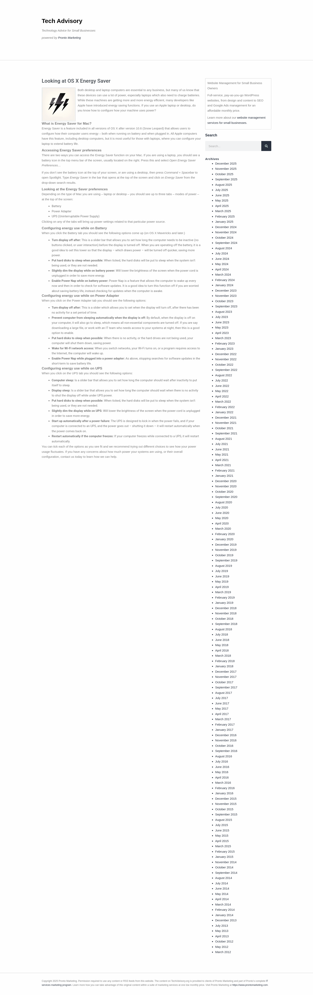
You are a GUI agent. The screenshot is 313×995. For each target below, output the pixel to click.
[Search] (266, 146)
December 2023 (226, 290)
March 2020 (223, 528)
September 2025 (226, 179)
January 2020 (224, 539)
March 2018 (223, 655)
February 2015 (225, 851)
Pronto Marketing (69, 37)
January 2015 (224, 856)
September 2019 (226, 560)
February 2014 (225, 909)
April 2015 (222, 841)
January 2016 (224, 793)
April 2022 (222, 396)
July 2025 (221, 190)
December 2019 (226, 544)
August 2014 (223, 878)
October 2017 (224, 682)
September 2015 (226, 814)
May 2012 (221, 946)
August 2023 (223, 311)
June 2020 (222, 512)
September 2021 (226, 433)
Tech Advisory (62, 21)
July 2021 (221, 444)
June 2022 (222, 385)
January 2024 (224, 285)
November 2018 (226, 613)
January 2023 (224, 348)
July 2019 (221, 571)
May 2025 (221, 200)
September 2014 (226, 872)
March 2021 (223, 465)
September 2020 (226, 496)
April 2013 (222, 936)
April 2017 (222, 714)
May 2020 (221, 518)
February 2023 (225, 343)
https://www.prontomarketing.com (250, 985)
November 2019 (226, 549)
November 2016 (226, 740)
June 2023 (222, 322)
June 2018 (222, 639)
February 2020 (225, 534)
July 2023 (221, 317)
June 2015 (222, 830)
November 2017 (226, 676)
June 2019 (222, 576)
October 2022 (224, 364)
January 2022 (224, 412)
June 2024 (222, 258)
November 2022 (226, 359)
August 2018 (223, 629)
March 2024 (223, 274)
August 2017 (223, 692)
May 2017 (221, 708)
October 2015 (224, 809)
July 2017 (221, 698)
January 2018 (224, 666)
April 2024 (222, 269)
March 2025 (223, 211)
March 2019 (223, 592)
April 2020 (222, 523)
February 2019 (225, 597)
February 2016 (225, 788)
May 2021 (221, 454)
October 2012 (224, 941)
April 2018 (222, 650)
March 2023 (223, 338)
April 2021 (222, 460)
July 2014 (221, 883)
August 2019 (223, 565)
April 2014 (222, 899)
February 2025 (225, 216)
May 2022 (221, 391)
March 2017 (223, 719)
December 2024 (226, 227)
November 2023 (226, 295)
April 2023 (222, 333)
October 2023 (224, 301)
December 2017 (226, 671)
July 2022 (221, 380)
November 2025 (226, 168)
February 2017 (225, 724)
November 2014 (226, 862)
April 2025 (222, 206)
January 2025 (224, 221)
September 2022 (226, 369)
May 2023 (221, 327)
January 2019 (224, 602)
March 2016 (223, 782)
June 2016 (222, 767)
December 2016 (226, 735)
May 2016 (221, 772)
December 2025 (226, 163)
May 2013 (221, 930)
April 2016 (222, 777)
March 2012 (223, 952)
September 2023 (226, 306)
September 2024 (226, 242)
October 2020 (224, 491)
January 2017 (224, 729)
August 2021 (223, 438)
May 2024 (221, 264)
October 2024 (224, 237)
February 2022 (225, 407)
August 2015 (223, 819)
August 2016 (223, 756)
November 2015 (226, 803)
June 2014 (222, 888)
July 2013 (221, 925)
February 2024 (225, 280)
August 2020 (223, 502)
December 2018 (226, 608)
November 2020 (226, 486)
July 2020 (221, 507)
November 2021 (226, 422)
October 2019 (224, 555)
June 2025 (222, 195)
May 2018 (221, 645)
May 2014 (221, 894)
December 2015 (226, 798)
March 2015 (223, 846)
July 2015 (221, 825)
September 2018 (226, 624)
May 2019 (221, 581)
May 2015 (221, 835)
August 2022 (223, 375)
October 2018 (224, 618)
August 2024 (223, 248)
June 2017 (222, 703)
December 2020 (226, 481)
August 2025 (223, 184)
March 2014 (223, 904)
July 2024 (221, 253)
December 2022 (226, 354)
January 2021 (224, 475)
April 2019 (222, 587)
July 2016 (221, 761)
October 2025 (224, 174)
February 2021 (225, 470)
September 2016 (226, 751)
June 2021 (222, 449)
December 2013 (226, 920)
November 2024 (226, 232)
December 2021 (226, 417)
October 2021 (224, 428)
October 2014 (224, 867)
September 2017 (226, 687)
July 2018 (221, 634)
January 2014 (224, 915)
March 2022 (223, 401)
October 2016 (224, 745)
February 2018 (225, 661)
